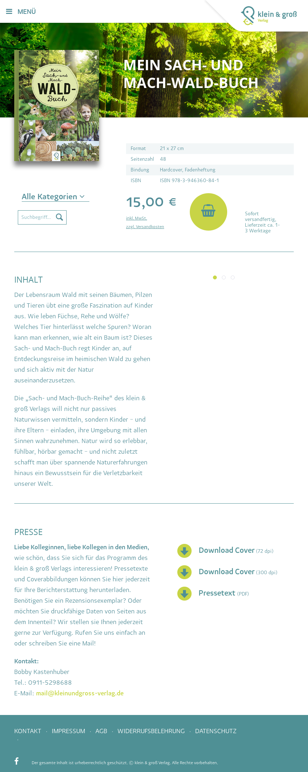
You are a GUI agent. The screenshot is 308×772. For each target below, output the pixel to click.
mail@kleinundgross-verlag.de (80, 693)
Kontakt (28, 731)
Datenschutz (216, 731)
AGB (102, 731)
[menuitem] (172, 12)
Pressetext (218, 593)
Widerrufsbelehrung (152, 731)
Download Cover (227, 550)
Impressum (69, 731)
